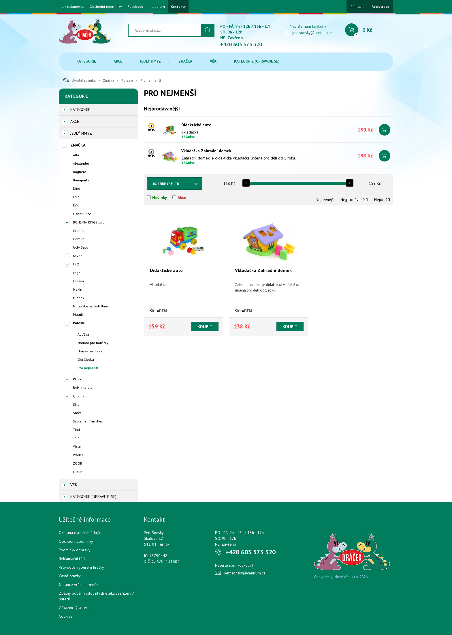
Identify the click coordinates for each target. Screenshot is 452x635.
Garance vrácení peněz (78, 584)
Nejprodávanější (354, 199)
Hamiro (78, 239)
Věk (213, 61)
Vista (77, 446)
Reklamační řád (72, 558)
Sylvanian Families (88, 421)
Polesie (127, 80)
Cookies (65, 616)
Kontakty (178, 7)
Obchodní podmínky (106, 7)
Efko (76, 197)
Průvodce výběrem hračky (81, 567)
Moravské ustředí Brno (90, 306)
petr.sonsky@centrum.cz (312, 32)
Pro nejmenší (88, 368)
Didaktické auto (196, 124)
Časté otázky (70, 575)
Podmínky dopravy (75, 550)
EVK (76, 205)
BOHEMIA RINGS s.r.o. (89, 222)
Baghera (79, 172)
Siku (76, 404)
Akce (118, 61)
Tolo (76, 438)
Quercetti (80, 396)
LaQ (76, 264)
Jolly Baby (80, 247)
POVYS (78, 379)
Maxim (78, 289)
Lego (76, 272)
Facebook (135, 7)
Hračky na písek (90, 351)
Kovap (77, 255)
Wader (78, 455)
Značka (185, 61)
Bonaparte (81, 180)
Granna (78, 230)
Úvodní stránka (79, 80)
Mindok (78, 298)
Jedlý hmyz (150, 61)
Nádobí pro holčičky (93, 343)
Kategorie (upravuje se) (257, 61)
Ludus (77, 471)
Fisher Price (82, 214)
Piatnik (78, 314)
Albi (76, 155)
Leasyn (78, 281)
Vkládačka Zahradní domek (206, 150)
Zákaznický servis (73, 607)
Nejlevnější (325, 199)
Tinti (76, 429)
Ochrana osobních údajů (79, 532)
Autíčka (83, 334)
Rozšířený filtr (166, 183)
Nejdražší (382, 199)
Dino (76, 188)
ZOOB (77, 463)
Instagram (157, 7)
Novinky (159, 197)
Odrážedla (86, 359)
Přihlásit (357, 6)
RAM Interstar (83, 387)
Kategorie (86, 61)
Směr (77, 413)
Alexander (81, 163)
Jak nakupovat (73, 7)
